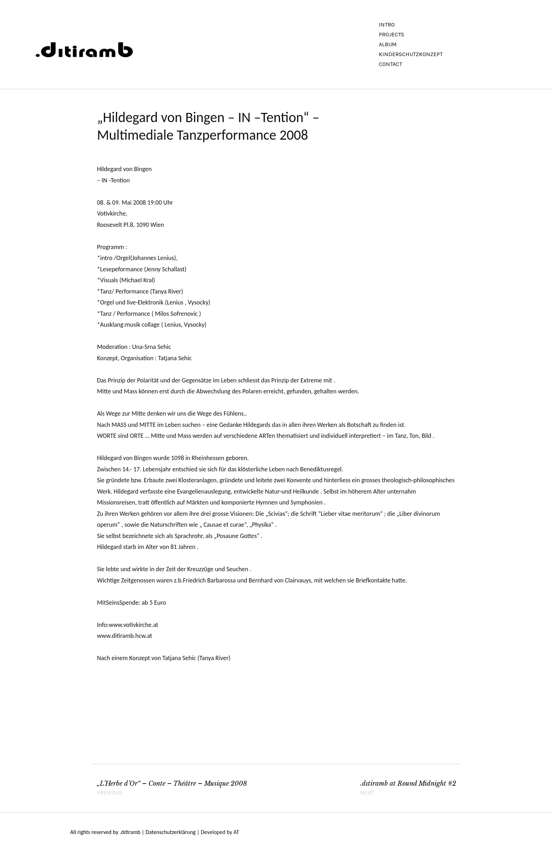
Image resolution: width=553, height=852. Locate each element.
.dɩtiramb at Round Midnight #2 (408, 788)
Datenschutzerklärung (171, 832)
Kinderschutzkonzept (411, 54)
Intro (387, 24)
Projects (391, 34)
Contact (390, 64)
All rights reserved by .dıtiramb (105, 832)
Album (388, 44)
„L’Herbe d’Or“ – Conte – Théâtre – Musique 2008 (184, 788)
